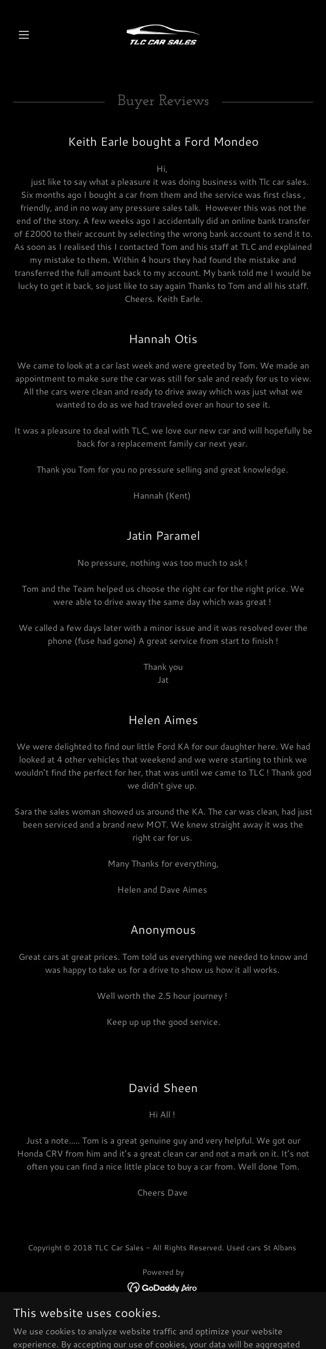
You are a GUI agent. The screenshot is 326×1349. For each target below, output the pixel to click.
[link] (163, 34)
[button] (35, 35)
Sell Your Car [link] (163, 1319)
